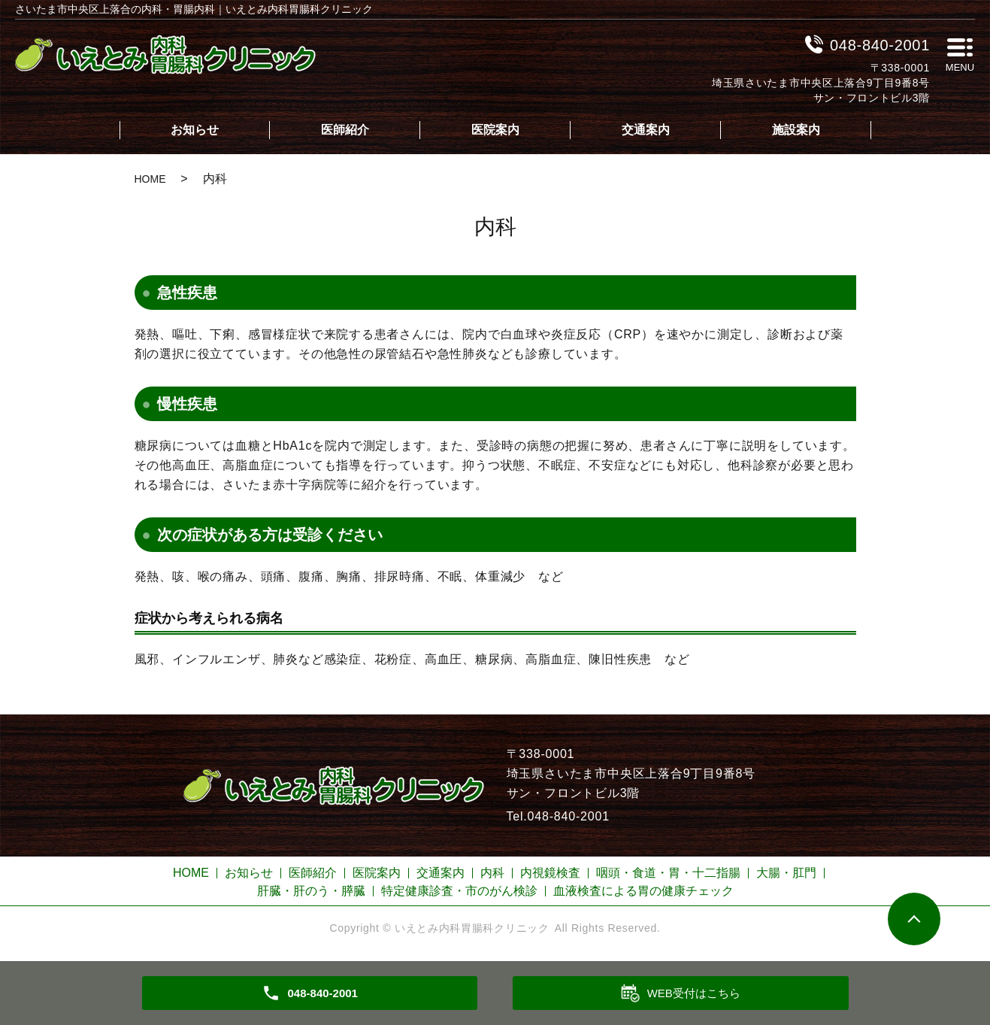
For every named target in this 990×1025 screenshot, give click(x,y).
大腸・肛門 (786, 872)
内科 (492, 872)
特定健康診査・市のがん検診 (459, 890)
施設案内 (796, 129)
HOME (150, 179)
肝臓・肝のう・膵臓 (311, 890)
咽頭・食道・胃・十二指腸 (668, 872)
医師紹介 (345, 129)
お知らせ (195, 129)
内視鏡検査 (550, 872)
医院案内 (495, 129)
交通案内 (646, 129)
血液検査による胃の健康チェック (643, 890)
